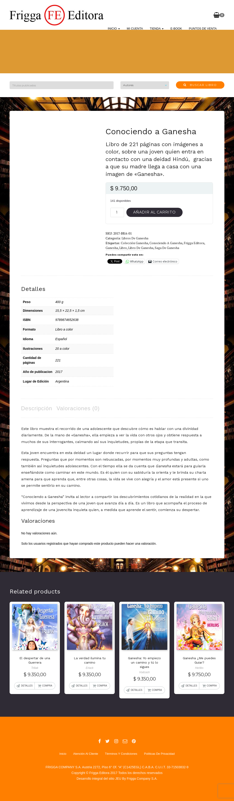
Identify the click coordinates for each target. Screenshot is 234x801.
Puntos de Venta (203, 28)
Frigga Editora (194, 243)
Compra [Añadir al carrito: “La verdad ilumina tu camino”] (102, 685)
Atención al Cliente (85, 753)
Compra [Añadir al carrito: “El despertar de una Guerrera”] (47, 685)
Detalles (26, 685)
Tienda (157, 28)
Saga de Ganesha (167, 248)
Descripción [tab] (36, 408)
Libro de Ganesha (140, 248)
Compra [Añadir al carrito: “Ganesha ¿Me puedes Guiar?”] (212, 685)
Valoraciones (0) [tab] (78, 408)
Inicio (114, 28)
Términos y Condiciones (121, 753)
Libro (123, 248)
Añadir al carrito (154, 212)
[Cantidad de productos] (117, 212)
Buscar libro (200, 85)
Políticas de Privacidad (159, 753)
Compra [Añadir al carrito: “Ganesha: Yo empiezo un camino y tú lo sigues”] (157, 690)
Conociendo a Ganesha (165, 243)
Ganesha (112, 248)
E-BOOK (176, 28)
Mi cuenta (135, 28)
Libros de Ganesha (135, 238)
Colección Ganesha (134, 243)
